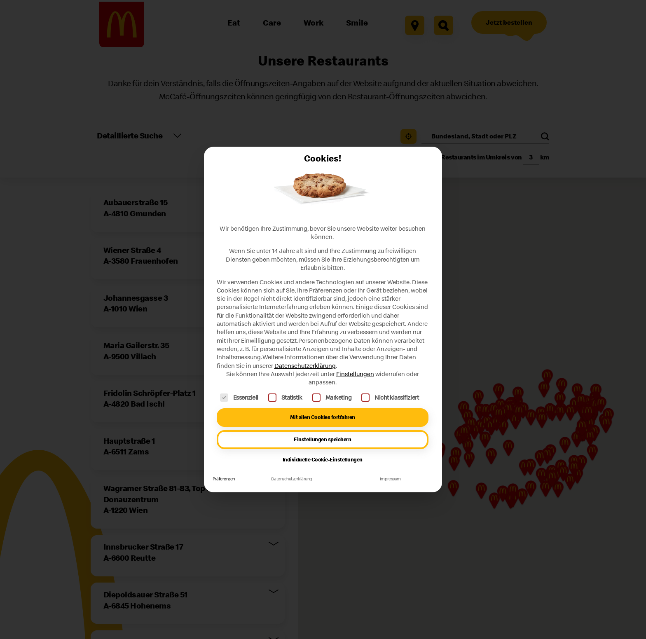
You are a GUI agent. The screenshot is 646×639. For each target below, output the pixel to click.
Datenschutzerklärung (305, 366)
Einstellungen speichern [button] (322, 439)
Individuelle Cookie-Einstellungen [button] (323, 459)
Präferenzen (224, 479)
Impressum (390, 479)
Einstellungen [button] (355, 374)
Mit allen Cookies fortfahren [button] (322, 417)
